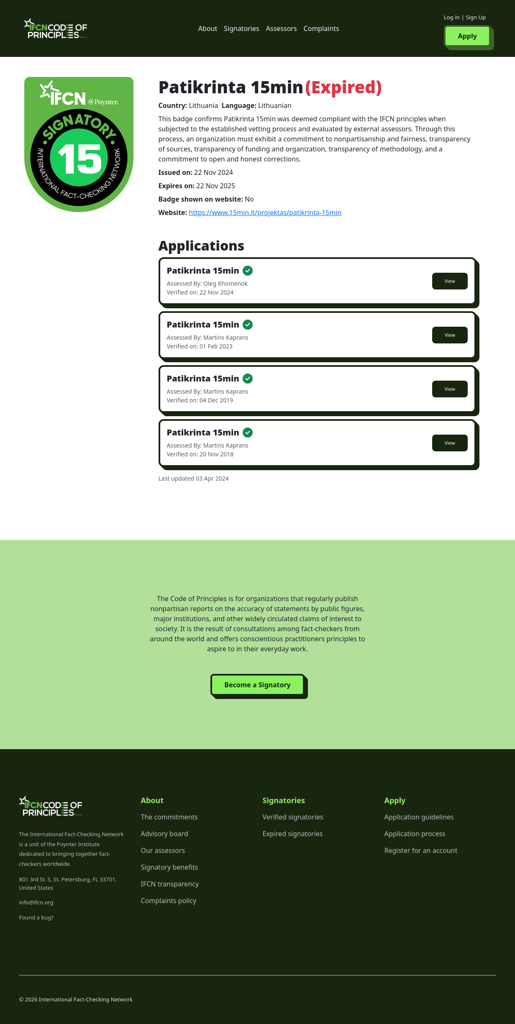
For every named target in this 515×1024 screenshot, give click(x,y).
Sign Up (476, 17)
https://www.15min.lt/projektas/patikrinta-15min (265, 212)
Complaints (321, 28)
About (207, 28)
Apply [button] (467, 36)
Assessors (281, 28)
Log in (451, 17)
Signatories (241, 28)
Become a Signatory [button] (257, 684)
